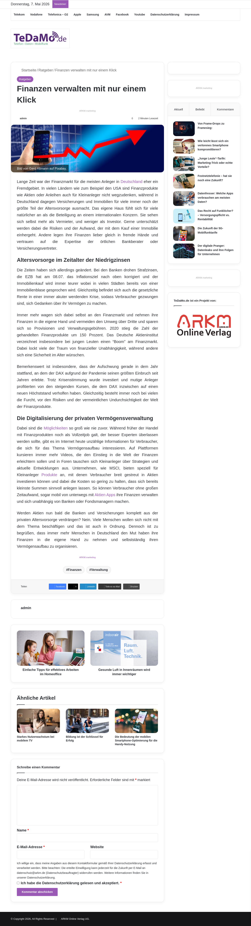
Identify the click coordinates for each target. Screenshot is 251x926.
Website (97, 847)
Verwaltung (99, 569)
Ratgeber (45, 70)
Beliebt (200, 109)
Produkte (49, 475)
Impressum (192, 14)
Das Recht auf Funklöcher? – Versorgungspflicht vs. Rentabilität (216, 215)
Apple (77, 14)
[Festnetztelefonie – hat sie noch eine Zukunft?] (184, 181)
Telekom (19, 14)
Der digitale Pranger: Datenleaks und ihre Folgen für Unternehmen (216, 250)
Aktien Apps (105, 495)
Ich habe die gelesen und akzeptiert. (69, 883)
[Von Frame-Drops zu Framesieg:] (184, 129)
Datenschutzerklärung (164, 14)
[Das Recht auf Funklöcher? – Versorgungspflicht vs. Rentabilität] (184, 216)
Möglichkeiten (56, 428)
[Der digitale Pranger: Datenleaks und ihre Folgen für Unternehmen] (184, 251)
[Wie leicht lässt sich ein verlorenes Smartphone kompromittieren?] (184, 146)
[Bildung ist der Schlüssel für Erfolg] (87, 721)
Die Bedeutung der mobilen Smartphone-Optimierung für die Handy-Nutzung (136, 740)
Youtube (139, 14)
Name (23, 830)
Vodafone (36, 14)
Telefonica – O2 (58, 14)
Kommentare (225, 109)
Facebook (122, 14)
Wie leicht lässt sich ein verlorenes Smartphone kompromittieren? (213, 146)
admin (23, 118)
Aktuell (178, 109)
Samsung (93, 14)
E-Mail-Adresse (31, 847)
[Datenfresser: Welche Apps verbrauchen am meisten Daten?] (184, 199)
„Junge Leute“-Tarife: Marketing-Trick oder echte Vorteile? (215, 163)
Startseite (26, 70)
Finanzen (74, 569)
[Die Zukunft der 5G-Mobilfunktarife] (184, 234)
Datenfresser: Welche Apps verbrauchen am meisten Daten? (216, 198)
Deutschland (131, 181)
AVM (107, 14)
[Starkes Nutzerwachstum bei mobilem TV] (38, 721)
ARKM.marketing (87, 111)
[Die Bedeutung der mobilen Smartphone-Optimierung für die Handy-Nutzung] (136, 721)
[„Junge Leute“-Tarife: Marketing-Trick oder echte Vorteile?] (184, 164)
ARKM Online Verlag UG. (75, 918)
